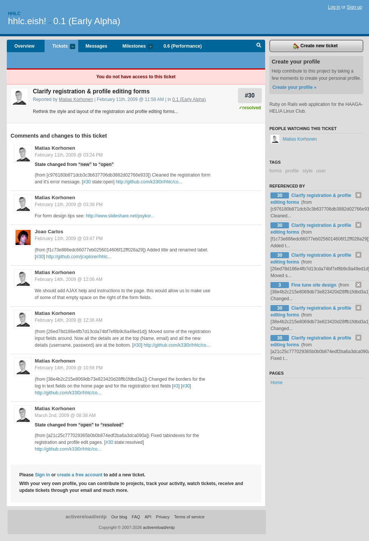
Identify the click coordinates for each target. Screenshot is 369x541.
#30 (250, 95)
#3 (175, 386)
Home (276, 382)
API (148, 517)
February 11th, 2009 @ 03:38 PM (69, 204)
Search (259, 46)
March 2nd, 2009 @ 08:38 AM (65, 415)
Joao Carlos (49, 231)
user (321, 171)
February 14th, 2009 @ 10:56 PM (69, 367)
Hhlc (14, 13)
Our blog (119, 517)
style (308, 171)
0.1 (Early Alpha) (86, 21)
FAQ (136, 517)
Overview (24, 46)
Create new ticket (315, 46)
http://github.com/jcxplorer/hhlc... (78, 256)
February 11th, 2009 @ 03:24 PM (69, 155)
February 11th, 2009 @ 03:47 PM (69, 238)
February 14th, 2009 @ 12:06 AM (68, 279)
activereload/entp (86, 516)
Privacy (163, 517)
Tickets (60, 46)
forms (275, 171)
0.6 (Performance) (183, 46)
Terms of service (189, 517)
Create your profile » (294, 87)
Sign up (354, 7)
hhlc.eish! (27, 21)
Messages (96, 46)
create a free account (79, 474)
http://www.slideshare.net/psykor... (120, 216)
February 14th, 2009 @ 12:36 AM (68, 320)
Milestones (134, 46)
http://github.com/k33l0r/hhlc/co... (149, 181)
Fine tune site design (314, 285)
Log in (334, 7)
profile (292, 171)
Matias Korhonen (76, 99)
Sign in (42, 474)
